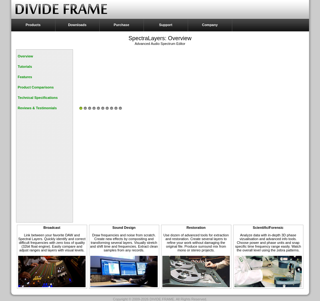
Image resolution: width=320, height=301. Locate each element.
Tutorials (25, 66)
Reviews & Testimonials (37, 108)
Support (165, 25)
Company (210, 25)
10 (120, 108)
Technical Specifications (38, 97)
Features (25, 77)
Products (33, 25)
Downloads (77, 25)
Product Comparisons (36, 87)
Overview (25, 56)
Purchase (121, 25)
